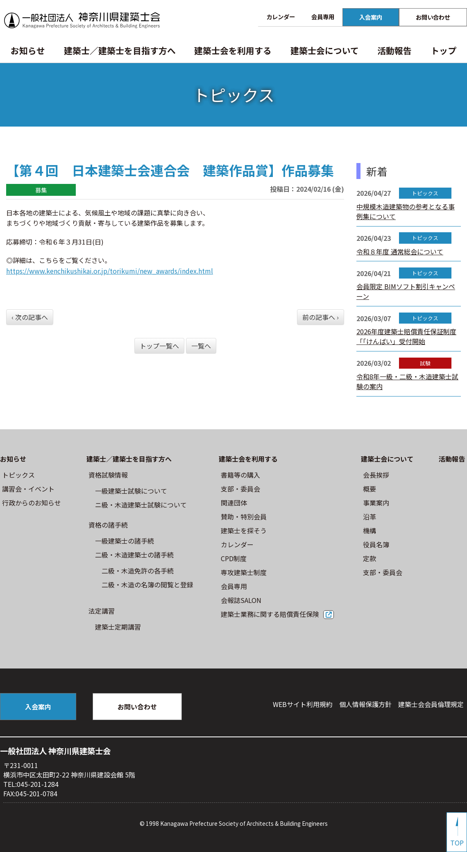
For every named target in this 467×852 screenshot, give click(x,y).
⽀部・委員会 (240, 489)
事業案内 (376, 503)
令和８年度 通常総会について (399, 251)
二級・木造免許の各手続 (138, 571)
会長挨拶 (376, 475)
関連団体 (234, 503)
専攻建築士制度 (244, 572)
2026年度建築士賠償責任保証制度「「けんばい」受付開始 (406, 336)
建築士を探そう (244, 530)
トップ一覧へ (159, 346)
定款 (369, 558)
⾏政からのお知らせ (31, 503)
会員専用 (322, 16)
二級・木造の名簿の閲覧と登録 (147, 584)
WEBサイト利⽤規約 (303, 704)
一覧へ (201, 346)
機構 (369, 530)
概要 (369, 489)
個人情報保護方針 (365, 704)
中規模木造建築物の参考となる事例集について (405, 211)
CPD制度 (234, 558)
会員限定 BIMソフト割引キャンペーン (405, 291)
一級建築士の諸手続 (124, 541)
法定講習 (101, 611)
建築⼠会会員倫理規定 (431, 704)
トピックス (18, 475)
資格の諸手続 (108, 525)
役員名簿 (376, 544)
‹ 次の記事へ (29, 317)
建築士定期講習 (118, 627)
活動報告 (394, 50)
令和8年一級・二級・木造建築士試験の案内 (407, 381)
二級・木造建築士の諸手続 (134, 555)
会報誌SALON (241, 600)
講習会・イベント (28, 489)
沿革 (369, 516)
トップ (443, 50)
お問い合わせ (433, 17)
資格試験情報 (108, 475)
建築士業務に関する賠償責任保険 (270, 614)
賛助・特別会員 (244, 516)
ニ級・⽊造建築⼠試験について (141, 505)
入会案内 (370, 17)
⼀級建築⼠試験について (131, 491)
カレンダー (280, 16)
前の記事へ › (320, 317)
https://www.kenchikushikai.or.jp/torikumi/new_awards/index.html (109, 271)
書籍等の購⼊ (240, 475)
